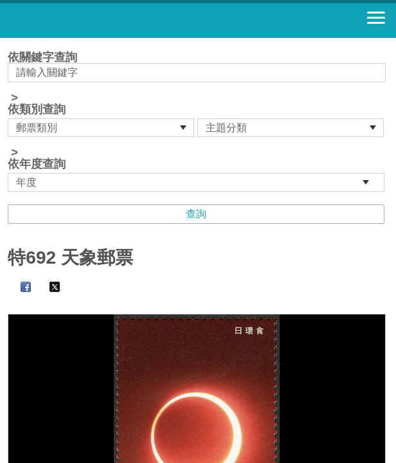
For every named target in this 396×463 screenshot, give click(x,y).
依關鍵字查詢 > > (198, 121)
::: (12, 43)
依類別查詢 (37, 109)
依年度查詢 (37, 164)
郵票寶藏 (80, 20)
